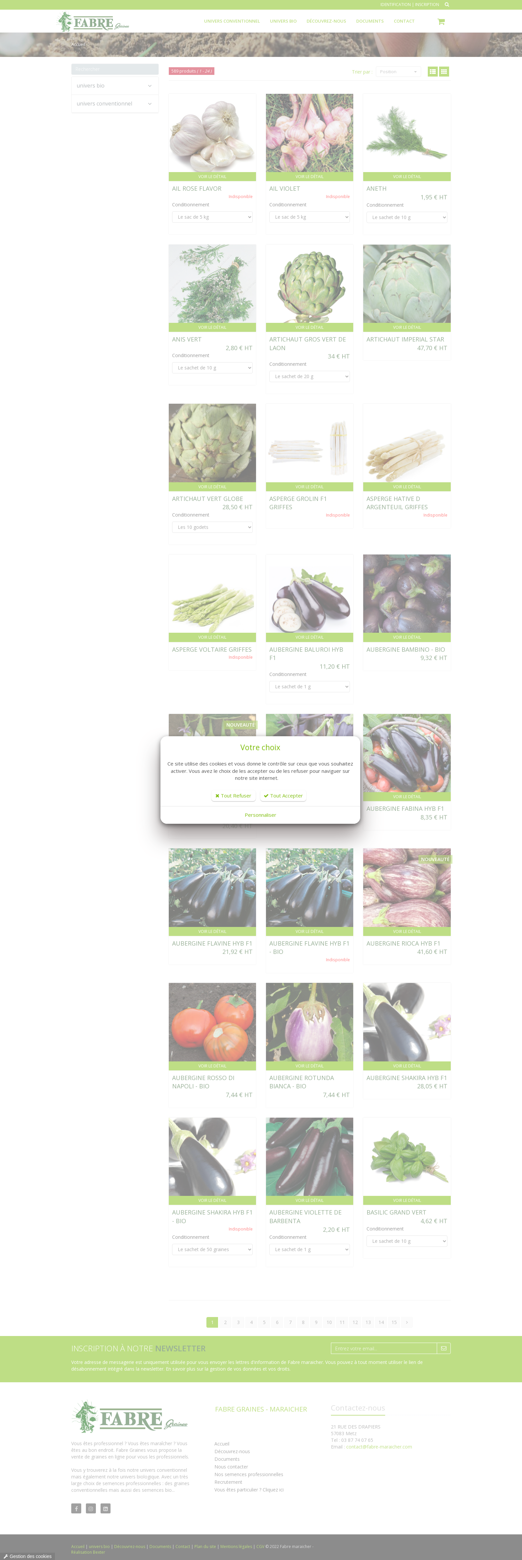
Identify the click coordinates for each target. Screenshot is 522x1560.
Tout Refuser (233, 795)
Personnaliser (260, 814)
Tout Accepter (283, 795)
